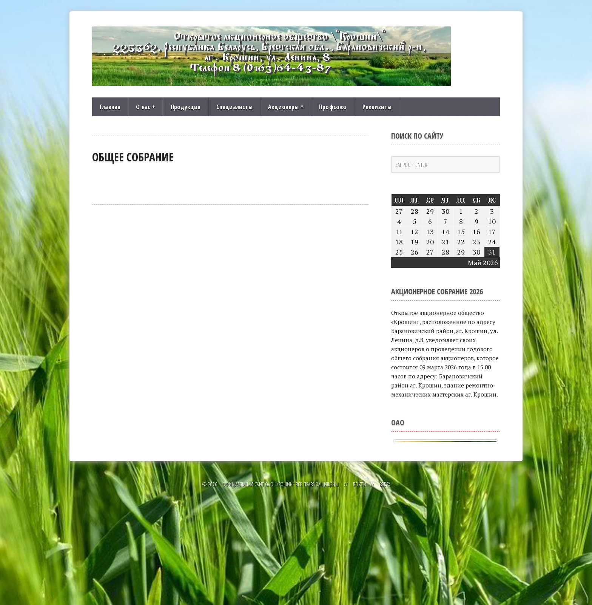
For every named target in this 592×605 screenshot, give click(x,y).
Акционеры (286, 107)
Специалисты (234, 107)
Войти (359, 592)
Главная (110, 107)
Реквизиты (377, 107)
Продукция (186, 107)
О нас (145, 107)
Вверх (384, 592)
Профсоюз (333, 107)
